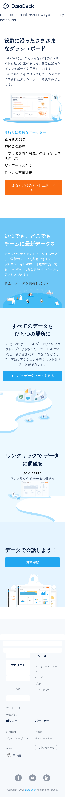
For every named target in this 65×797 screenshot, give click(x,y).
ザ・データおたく (18, 165)
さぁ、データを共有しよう (26, 283)
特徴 (18, 688)
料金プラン (12, 714)
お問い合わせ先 (45, 747)
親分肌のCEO (15, 139)
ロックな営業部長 (18, 172)
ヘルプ (38, 677)
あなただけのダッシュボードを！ (33, 188)
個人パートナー (43, 738)
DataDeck (30, 789)
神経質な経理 (15, 146)
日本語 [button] (14, 755)
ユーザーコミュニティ (46, 668)
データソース (13, 708)
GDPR (9, 748)
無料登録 (32, 562)
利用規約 (11, 732)
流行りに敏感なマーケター (25, 132)
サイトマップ (42, 690)
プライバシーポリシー (17, 740)
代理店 (38, 732)
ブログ (38, 683)
